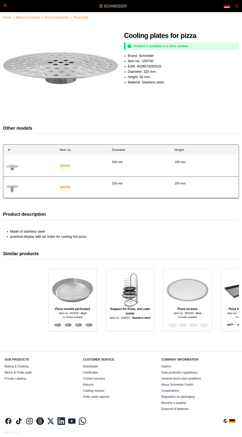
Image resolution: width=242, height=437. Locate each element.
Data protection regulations (179, 372)
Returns (88, 384)
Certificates (90, 372)
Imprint (166, 366)
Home (7, 17)
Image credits (11, 432)
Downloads (90, 366)
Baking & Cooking (28, 17)
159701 (65, 165)
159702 (65, 187)
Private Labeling (15, 378)
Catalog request (93, 390)
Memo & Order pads (18, 372)
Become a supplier (173, 402)
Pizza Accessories (57, 17)
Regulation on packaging (178, 396)
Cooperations (170, 390)
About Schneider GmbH (177, 384)
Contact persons (94, 378)
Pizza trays (81, 17)
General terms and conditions (181, 378)
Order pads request (96, 396)
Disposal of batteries (175, 408)
